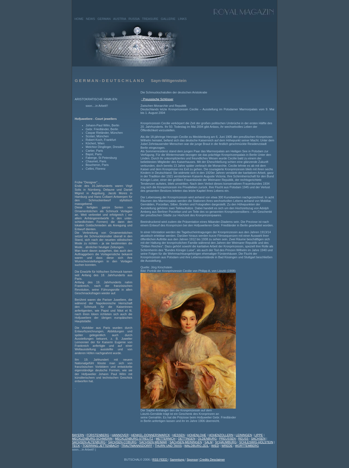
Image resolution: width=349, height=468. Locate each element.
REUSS (243, 438)
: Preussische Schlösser (157, 99)
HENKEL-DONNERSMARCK (150, 435)
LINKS (182, 18)
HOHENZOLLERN (221, 435)
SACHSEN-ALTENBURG (89, 442)
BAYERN (78, 435)
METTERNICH (165, 438)
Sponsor (192, 459)
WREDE (227, 445)
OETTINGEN (186, 438)
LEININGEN (244, 435)
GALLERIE (168, 18)
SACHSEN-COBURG (122, 442)
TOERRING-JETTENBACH (100, 445)
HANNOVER (120, 435)
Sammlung (177, 459)
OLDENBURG (207, 438)
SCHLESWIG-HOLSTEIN (256, 442)
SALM (208, 442)
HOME (78, 18)
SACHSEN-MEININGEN (185, 442)
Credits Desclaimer (212, 459)
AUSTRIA (119, 18)
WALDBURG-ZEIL (196, 445)
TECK (76, 445)
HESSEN (178, 435)
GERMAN (104, 18)
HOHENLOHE (196, 435)
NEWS (90, 18)
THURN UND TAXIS (168, 445)
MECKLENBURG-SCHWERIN (92, 438)
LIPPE (258, 435)
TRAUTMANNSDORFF (136, 445)
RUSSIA (133, 18)
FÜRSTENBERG (97, 435)
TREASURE (150, 18)
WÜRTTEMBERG (247, 445)
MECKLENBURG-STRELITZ (134, 438)
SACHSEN (258, 438)
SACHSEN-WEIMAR (153, 442)
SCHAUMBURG (226, 442)
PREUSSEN (227, 438)
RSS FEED (160, 459)
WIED (215, 445)
